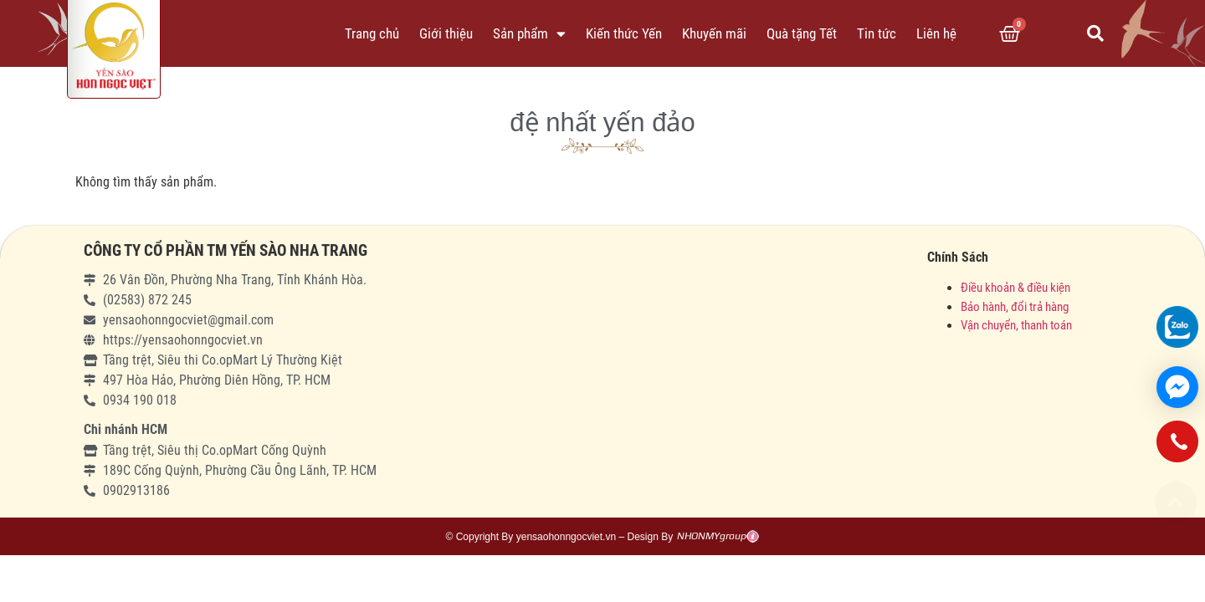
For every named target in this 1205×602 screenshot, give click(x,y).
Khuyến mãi (714, 33)
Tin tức (876, 33)
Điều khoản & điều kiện (1015, 287)
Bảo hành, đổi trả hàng (1015, 306)
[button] (1176, 502)
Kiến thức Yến (624, 33)
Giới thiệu (446, 33)
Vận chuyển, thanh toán (1016, 325)
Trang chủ (372, 33)
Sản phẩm (529, 33)
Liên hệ (936, 33)
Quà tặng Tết (802, 33)
